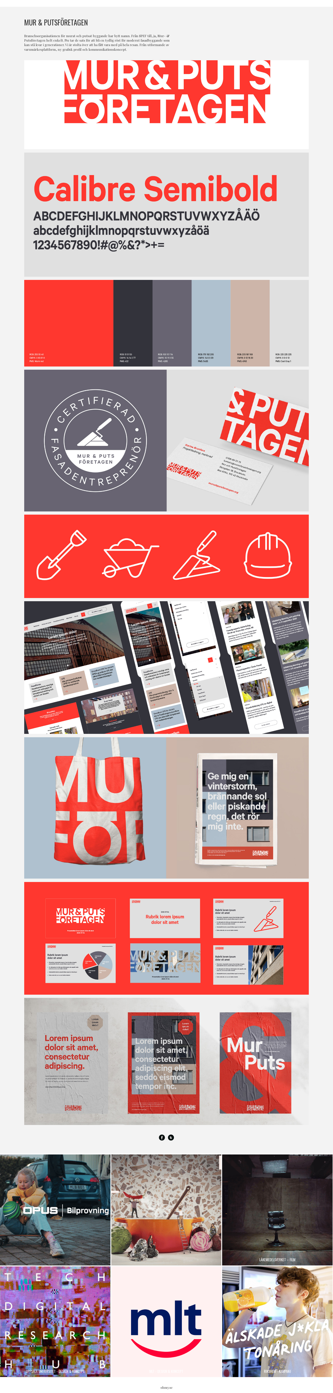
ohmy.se (167, 1387)
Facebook (162, 1138)
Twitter (171, 1138)
